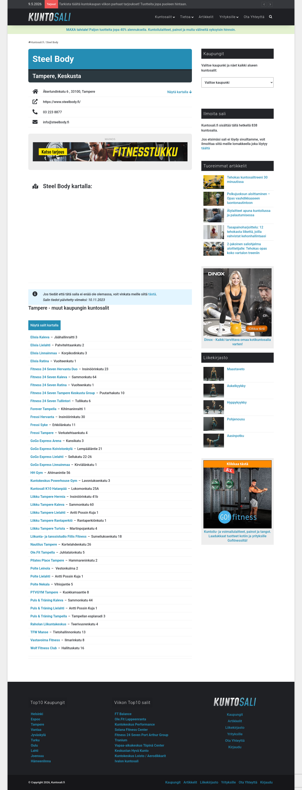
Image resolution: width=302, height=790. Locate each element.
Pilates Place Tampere (47, 560)
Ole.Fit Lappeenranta (130, 719)
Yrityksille (227, 17)
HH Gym (36, 473)
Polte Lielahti (40, 576)
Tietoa (185, 17)
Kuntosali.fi (36, 42)
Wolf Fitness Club (43, 648)
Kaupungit (235, 714)
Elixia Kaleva (39, 337)
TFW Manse (39, 632)
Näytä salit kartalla (44, 325)
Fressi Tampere (41, 433)
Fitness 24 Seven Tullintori (50, 401)
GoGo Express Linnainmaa (50, 465)
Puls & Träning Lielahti (47, 608)
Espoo (35, 719)
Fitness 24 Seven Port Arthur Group (141, 735)
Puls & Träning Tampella (48, 616)
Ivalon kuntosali (126, 761)
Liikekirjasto (234, 727)
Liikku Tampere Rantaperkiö (51, 521)
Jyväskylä (38, 735)
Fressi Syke (39, 425)
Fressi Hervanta (42, 417)
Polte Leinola (40, 568)
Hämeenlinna (41, 761)
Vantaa (36, 730)
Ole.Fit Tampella (42, 552)
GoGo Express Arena (45, 441)
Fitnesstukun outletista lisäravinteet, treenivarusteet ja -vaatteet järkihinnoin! (114, 4)
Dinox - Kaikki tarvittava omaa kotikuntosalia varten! (237, 339)
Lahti (34, 751)
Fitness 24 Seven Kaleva (48, 377)
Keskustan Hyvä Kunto (132, 751)
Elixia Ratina (39, 361)
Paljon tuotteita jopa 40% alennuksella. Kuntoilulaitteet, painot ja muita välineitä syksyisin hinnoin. (151, 30)
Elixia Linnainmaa (43, 353)
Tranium (121, 740)
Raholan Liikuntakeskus (48, 624)
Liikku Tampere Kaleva (47, 505)
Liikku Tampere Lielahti (47, 513)
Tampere (37, 724)
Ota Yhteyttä (254, 17)
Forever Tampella (43, 409)
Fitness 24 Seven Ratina (48, 385)
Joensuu (37, 756)
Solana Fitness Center (131, 730)
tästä (152, 294)
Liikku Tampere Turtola (47, 529)
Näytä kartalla (179, 92)
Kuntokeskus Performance (135, 724)
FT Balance (123, 714)
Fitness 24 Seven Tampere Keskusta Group (62, 393)
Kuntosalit (163, 17)
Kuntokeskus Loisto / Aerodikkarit (140, 756)
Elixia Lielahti (40, 345)
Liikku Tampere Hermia (47, 497)
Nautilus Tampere (43, 544)
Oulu (34, 745)
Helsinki (37, 714)
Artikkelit (206, 17)
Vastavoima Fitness (45, 640)
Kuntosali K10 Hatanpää (48, 489)
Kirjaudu (234, 747)
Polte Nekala (39, 584)
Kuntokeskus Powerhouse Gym (53, 481)
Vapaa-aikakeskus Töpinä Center (139, 745)
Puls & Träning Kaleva (46, 600)
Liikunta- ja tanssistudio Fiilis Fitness (58, 536)
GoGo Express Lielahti (47, 457)
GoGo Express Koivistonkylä (51, 449)
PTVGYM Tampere (44, 592)
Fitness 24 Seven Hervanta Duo (54, 369)
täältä (205, 148)
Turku (35, 740)
